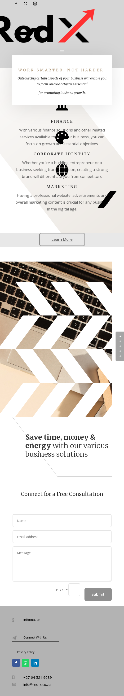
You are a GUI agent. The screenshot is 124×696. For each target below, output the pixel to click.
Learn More (62, 239)
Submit (98, 594)
